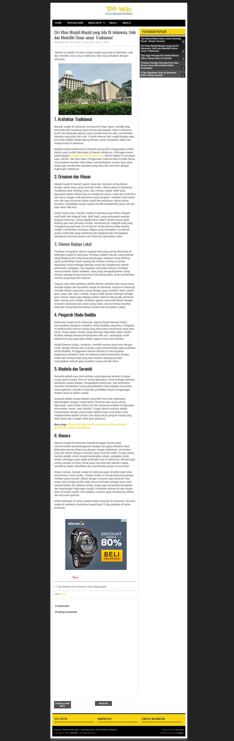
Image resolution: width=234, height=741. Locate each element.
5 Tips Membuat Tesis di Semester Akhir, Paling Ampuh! (81, 586)
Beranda (103, 703)
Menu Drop (95, 23)
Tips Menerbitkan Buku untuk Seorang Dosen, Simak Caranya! (161, 39)
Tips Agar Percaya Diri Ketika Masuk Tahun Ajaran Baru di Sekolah (160, 56)
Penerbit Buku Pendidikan (106, 729)
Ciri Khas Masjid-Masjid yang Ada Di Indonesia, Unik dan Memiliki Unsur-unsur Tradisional (95, 35)
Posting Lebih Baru (62, 704)
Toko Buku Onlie (87, 729)
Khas (63, 594)
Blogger (180, 733)
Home (58, 23)
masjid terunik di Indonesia (87, 155)
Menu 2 (126, 23)
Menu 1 (113, 23)
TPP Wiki (119, 9)
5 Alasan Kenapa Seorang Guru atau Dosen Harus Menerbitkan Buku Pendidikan (160, 65)
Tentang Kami (75, 23)
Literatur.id (179, 729)
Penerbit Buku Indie (71, 729)
